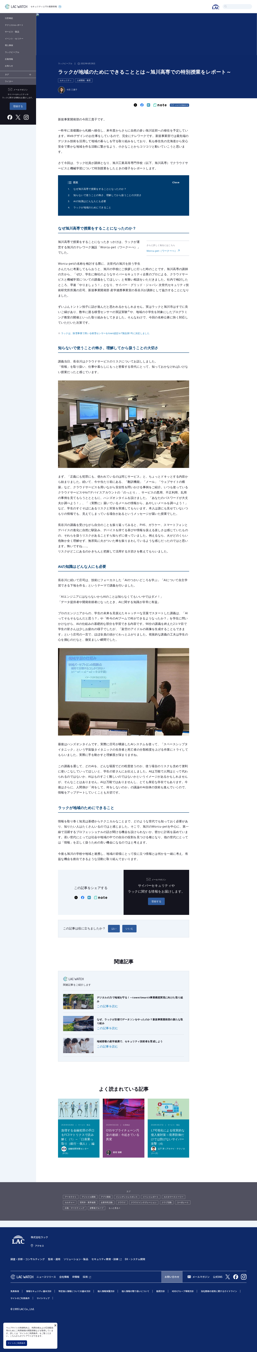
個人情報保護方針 (106, 1291)
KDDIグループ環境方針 (183, 1291)
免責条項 (14, 1291)
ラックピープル (12, 52)
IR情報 (75, 1276)
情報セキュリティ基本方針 (38, 1291)
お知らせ (9, 65)
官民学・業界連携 (88, 1202)
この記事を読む (107, 1006)
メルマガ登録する (181, 105)
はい (113, 928)
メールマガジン (201, 1276)
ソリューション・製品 (76, 1259)
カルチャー (70, 1202)
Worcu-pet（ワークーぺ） (162, 250)
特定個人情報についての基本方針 (74, 1291)
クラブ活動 (167, 1202)
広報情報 (9, 59)
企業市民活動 (107, 1202)
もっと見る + (114, 1208)
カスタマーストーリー (173, 1196)
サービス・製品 (12, 31)
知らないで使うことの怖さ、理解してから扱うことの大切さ (107, 195)
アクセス (39, 1245)
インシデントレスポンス (127, 1196)
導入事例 (9, 45)
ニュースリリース (46, 1276)
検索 (225, 6)
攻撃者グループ (96, 1208)
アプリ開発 (106, 1196)
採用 (85, 1276)
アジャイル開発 (89, 1196)
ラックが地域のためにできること (92, 207)
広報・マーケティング (74, 1208)
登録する (18, 106)
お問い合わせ (172, 1276)
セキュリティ (66, 80)
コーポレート (183, 1202)
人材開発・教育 (84, 80)
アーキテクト (71, 1196)
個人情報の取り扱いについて (135, 1291)
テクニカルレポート (14, 25)
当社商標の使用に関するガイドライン (219, 1291)
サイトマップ (43, 1298)
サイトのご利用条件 (16, 1343)
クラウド (122, 1202)
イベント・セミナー (14, 38)
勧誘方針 (160, 1291)
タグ (7, 74)
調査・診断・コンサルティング (27, 1259)
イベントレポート (150, 1196)
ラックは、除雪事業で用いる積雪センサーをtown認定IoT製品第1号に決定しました (105, 333)
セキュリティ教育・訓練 (104, 1259)
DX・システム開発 (135, 1259)
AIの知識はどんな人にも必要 (89, 201)
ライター (9, 81)
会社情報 (64, 1276)
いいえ (129, 928)
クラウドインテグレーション (144, 1202)
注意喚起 (9, 18)
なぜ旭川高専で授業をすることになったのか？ (99, 188)
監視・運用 (54, 1259)
